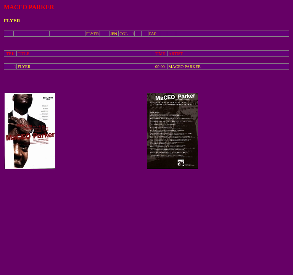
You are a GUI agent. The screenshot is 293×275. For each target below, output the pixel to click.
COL (123, 33)
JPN (113, 33)
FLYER (92, 33)
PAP (152, 33)
